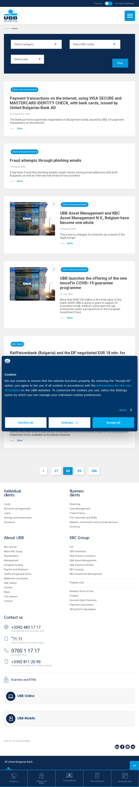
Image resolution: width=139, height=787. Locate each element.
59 (79, 471)
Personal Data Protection (83, 600)
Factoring (75, 526)
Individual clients (12, 493)
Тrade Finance (77, 513)
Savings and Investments (18, 517)
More (122, 410)
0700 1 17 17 (25, 651)
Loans (7, 513)
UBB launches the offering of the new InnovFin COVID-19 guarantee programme (93, 283)
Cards (7, 504)
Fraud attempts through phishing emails (45, 160)
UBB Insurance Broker (82, 565)
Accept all (113, 422)
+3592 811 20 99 (26, 662)
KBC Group (79, 538)
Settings (70, 422)
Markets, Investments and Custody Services (94, 522)
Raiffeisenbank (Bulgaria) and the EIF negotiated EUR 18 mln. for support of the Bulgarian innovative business (67, 355)
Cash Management (80, 508)
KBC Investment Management (86, 574)
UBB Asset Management (83, 560)
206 (94, 471)
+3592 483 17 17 (26, 627)
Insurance (9, 522)
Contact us (13, 618)
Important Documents (81, 604)
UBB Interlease (78, 551)
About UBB (14, 538)
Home (7, 28)
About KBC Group (13, 551)
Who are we (10, 547)
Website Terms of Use (82, 591)
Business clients (77, 493)
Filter (120, 63)
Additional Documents (16, 578)
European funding (13, 565)
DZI (71, 547)
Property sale (77, 582)
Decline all (25, 422)
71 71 (16, 639)
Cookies (74, 595)
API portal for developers (83, 609)
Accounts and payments (17, 508)
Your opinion (10, 596)
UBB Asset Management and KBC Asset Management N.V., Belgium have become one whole (94, 218)
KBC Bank (17, 344)
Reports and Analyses (16, 569)
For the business (124, 3)
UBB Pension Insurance (82, 556)
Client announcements (24, 89)
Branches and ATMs (23, 679)
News (7, 592)
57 (56, 471)
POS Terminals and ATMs (83, 517)
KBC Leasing (76, 569)
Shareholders (11, 556)
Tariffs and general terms (17, 574)
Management (11, 560)
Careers (8, 587)
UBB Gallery (10, 583)
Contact (8, 601)
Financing (75, 504)
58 (68, 471)
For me (98, 3)
